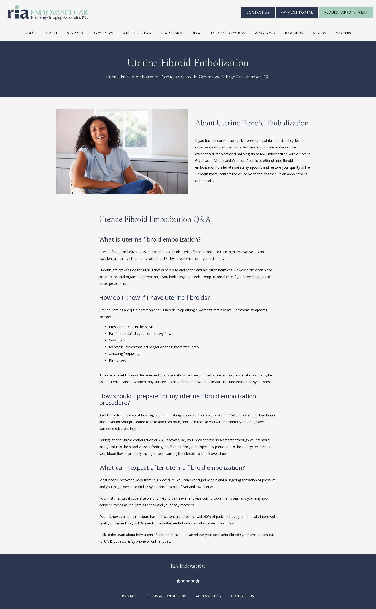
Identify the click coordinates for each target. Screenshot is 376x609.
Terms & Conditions (166, 596)
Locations (171, 33)
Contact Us (242, 596)
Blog (197, 33)
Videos (319, 33)
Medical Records (228, 33)
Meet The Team (137, 33)
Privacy (129, 596)
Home (30, 33)
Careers (343, 33)
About (51, 33)
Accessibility (209, 596)
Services (75, 33)
